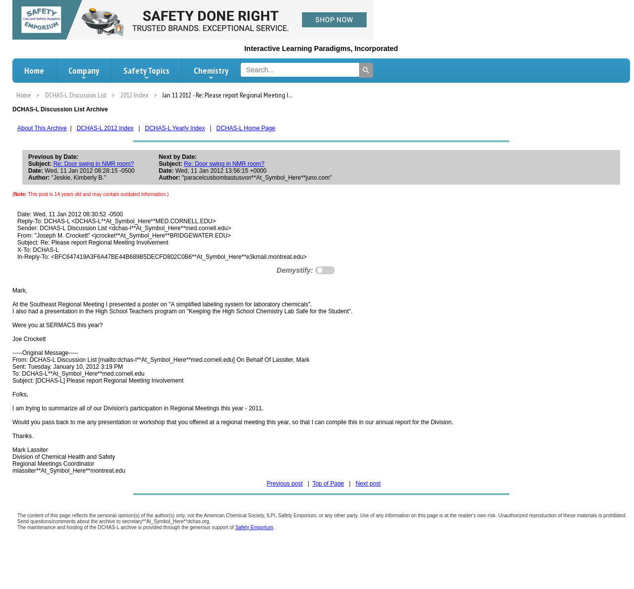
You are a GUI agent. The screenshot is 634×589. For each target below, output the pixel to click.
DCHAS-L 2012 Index (105, 128)
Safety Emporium (254, 527)
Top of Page (328, 483)
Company (83, 73)
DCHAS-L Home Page (245, 128)
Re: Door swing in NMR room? (93, 163)
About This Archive (42, 128)
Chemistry (211, 73)
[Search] (366, 70)
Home (34, 70)
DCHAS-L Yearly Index (175, 128)
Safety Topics (146, 73)
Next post (368, 483)
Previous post (284, 483)
